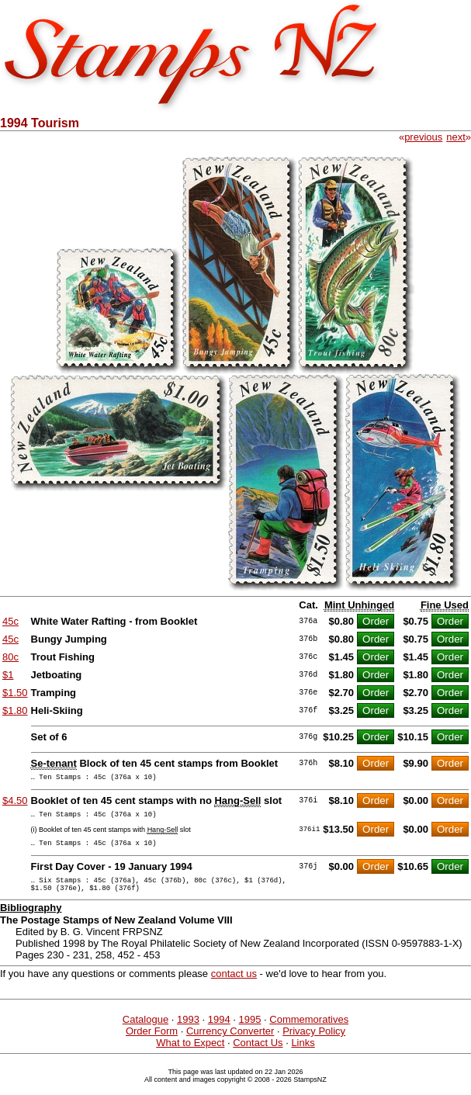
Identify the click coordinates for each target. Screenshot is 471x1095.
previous (423, 137)
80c (10, 657)
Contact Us (257, 1054)
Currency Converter (230, 1042)
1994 (219, 1031)
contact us (234, 985)
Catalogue (145, 1031)
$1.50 (15, 692)
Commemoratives (308, 1031)
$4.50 (15, 803)
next (456, 137)
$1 (7, 675)
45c (10, 621)
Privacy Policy (313, 1042)
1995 (250, 1031)
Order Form (152, 1042)
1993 (188, 1031)
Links (302, 1054)
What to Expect (190, 1054)
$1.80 (15, 710)
